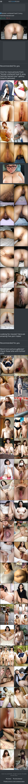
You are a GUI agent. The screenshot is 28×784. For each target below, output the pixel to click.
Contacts (8, 778)
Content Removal (17, 778)
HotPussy (14, 1)
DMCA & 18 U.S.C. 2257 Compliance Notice (14, 781)
